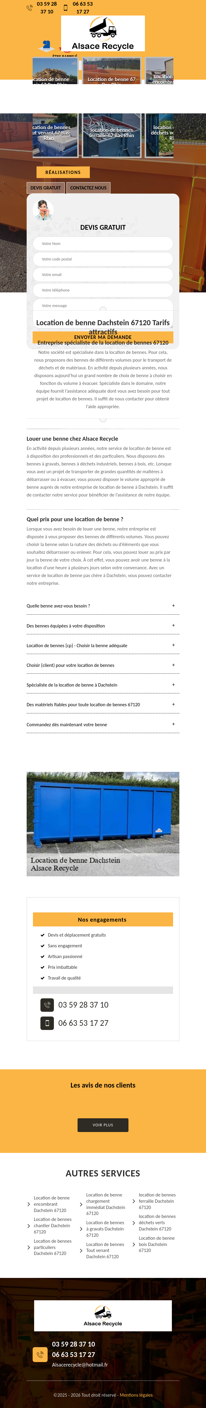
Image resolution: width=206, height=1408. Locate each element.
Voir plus (103, 1125)
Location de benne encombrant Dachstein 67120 (48, 1204)
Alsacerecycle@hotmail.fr (80, 1364)
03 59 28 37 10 (42, 7)
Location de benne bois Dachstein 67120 (153, 1244)
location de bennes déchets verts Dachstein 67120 (154, 1222)
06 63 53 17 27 (78, 7)
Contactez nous (88, 188)
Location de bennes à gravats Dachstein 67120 (101, 1229)
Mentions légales (136, 1395)
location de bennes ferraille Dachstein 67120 (154, 1201)
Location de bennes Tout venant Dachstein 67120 (101, 1251)
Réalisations (63, 172)
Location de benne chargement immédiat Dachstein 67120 (102, 1204)
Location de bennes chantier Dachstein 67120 (49, 1225)
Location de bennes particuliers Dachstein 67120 (49, 1247)
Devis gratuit (46, 188)
